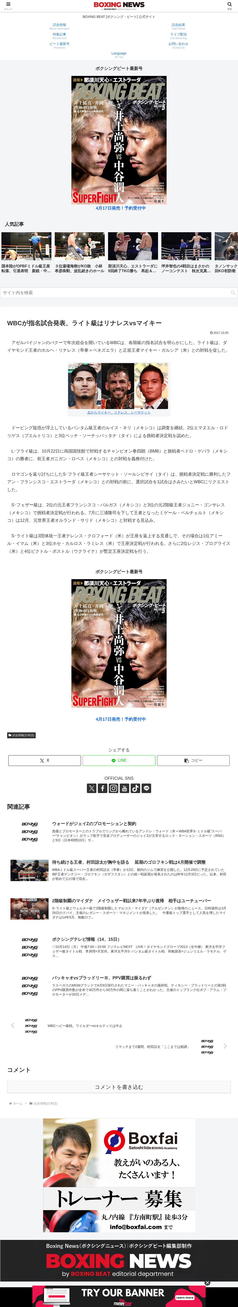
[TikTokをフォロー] (135, 788)
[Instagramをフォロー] (113, 788)
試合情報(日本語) (21, 735)
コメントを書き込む (119, 1087)
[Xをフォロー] (91, 788)
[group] (26, 254)
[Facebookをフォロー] (102, 788)
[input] (119, 292)
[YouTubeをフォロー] (124, 788)
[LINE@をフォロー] (146, 788)
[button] (229, 254)
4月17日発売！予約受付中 (121, 208)
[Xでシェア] (44, 760)
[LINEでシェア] (119, 760)
